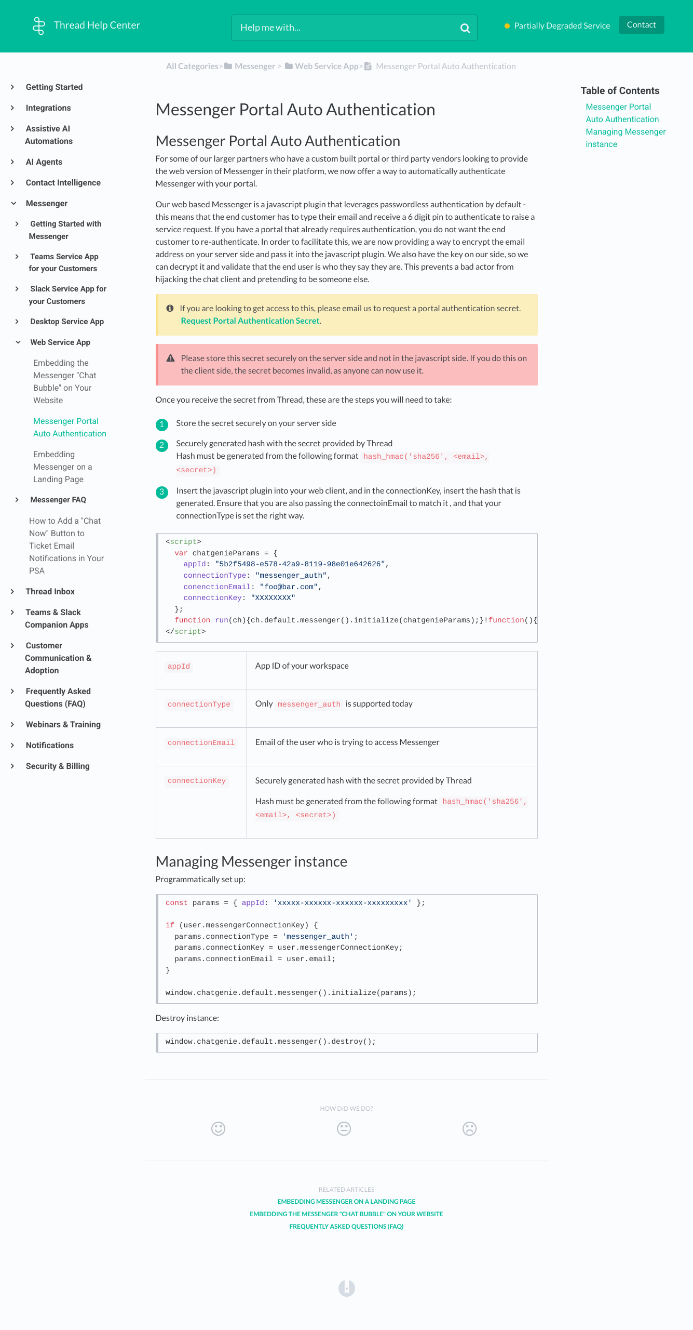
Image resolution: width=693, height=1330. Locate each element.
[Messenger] (249, 66)
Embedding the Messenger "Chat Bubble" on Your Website (346, 1214)
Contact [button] (641, 25)
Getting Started (54, 87)
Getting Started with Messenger (65, 230)
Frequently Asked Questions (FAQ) (58, 697)
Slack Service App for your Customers (68, 295)
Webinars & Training (63, 724)
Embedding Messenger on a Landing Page (347, 1201)
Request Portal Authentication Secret (250, 321)
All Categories (192, 66)
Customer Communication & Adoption (58, 658)
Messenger (46, 203)
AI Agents (43, 162)
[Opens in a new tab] (346, 1288)
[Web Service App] (321, 66)
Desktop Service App (66, 321)
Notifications (49, 745)
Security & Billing (57, 766)
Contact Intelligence (63, 183)
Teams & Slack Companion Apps (57, 618)
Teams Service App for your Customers (64, 263)
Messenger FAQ (57, 499)
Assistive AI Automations (49, 135)
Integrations (48, 108)
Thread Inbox (50, 591)
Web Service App (59, 342)
